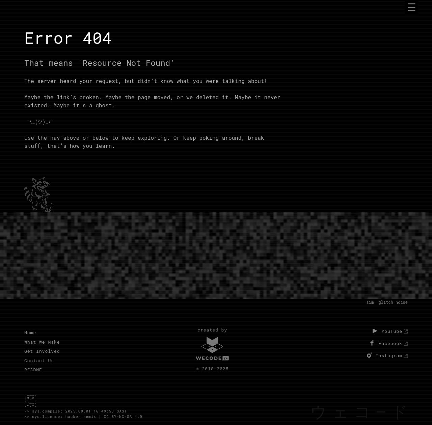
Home (30, 332)
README (33, 370)
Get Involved (42, 351)
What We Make (42, 342)
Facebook (385, 343)
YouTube (386, 331)
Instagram (383, 355)
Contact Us (39, 360)
